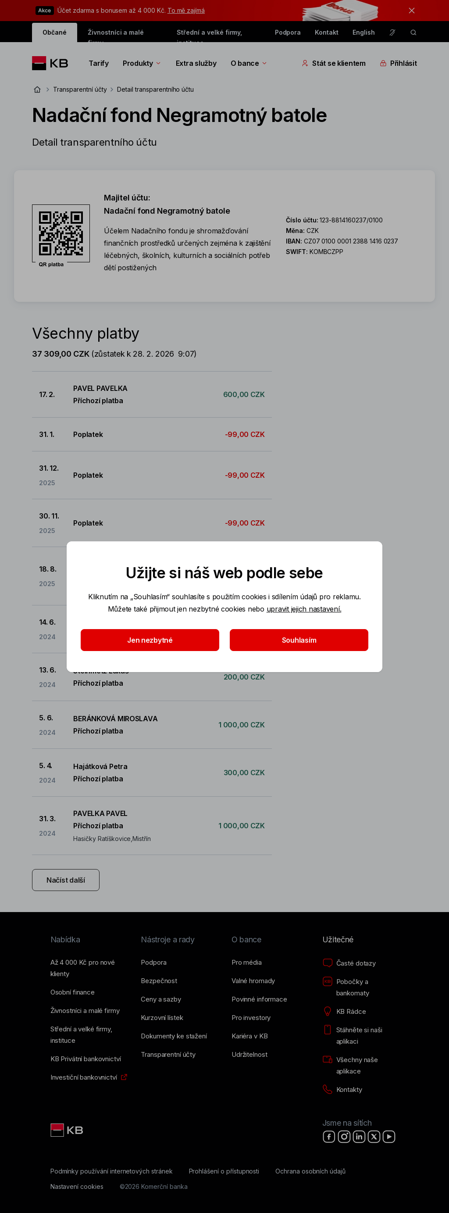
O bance (249, 63)
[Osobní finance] (72, 992)
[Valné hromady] (253, 981)
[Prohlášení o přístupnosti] (224, 1171)
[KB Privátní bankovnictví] (85, 1059)
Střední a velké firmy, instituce (209, 35)
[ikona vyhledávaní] (413, 32)
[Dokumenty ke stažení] (174, 1036)
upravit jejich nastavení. (304, 609)
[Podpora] (153, 962)
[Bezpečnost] (159, 981)
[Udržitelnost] (249, 1054)
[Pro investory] (251, 1017)
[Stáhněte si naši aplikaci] (360, 1035)
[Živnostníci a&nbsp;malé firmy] (85, 1010)
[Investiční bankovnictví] (83, 1077)
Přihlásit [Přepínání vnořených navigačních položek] (398, 63)
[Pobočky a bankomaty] (360, 987)
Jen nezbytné (150, 640)
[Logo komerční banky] (53, 63)
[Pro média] (247, 962)
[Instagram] (344, 1137)
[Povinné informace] (259, 999)
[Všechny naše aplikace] (360, 1065)
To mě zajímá (186, 10)
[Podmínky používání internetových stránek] (111, 1171)
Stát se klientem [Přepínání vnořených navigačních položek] (334, 63)
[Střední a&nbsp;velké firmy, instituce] (88, 1034)
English (364, 32)
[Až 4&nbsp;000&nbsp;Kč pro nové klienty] (88, 968)
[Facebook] (329, 1137)
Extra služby (196, 63)
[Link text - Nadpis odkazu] (67, 1130)
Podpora (288, 32)
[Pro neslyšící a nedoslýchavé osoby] (392, 32)
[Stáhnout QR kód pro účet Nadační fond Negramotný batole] (61, 236)
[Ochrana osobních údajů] (310, 1171)
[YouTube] (389, 1137)
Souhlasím (299, 640)
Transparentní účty (80, 89)
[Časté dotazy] (349, 963)
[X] (374, 1137)
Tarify (98, 63)
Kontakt (327, 32)
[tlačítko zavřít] (409, 10)
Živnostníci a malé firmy (116, 35)
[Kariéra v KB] (249, 1036)
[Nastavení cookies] (76, 1186)
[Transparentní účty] (168, 1054)
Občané (55, 32)
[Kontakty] (342, 1089)
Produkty (142, 63)
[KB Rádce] (344, 1011)
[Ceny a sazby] (161, 999)
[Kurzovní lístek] (162, 1017)
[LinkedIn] (359, 1137)
